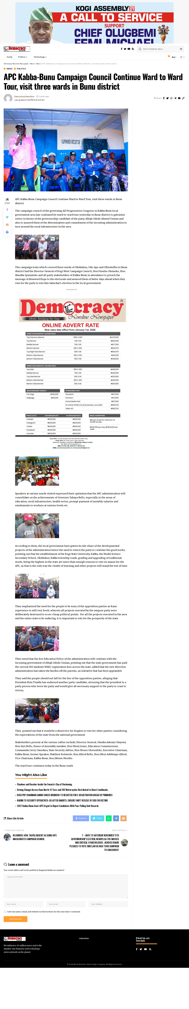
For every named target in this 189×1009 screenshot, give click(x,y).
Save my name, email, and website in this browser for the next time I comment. (44, 953)
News (9, 110)
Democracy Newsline (24, 138)
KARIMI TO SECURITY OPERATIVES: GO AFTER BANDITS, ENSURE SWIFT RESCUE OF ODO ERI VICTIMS (62, 841)
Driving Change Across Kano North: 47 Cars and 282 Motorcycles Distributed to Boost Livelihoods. (62, 831)
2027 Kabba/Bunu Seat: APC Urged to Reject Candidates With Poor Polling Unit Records (58, 847)
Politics (21, 110)
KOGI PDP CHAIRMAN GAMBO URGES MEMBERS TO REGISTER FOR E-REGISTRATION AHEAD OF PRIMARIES (65, 836)
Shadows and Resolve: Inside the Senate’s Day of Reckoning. (44, 825)
